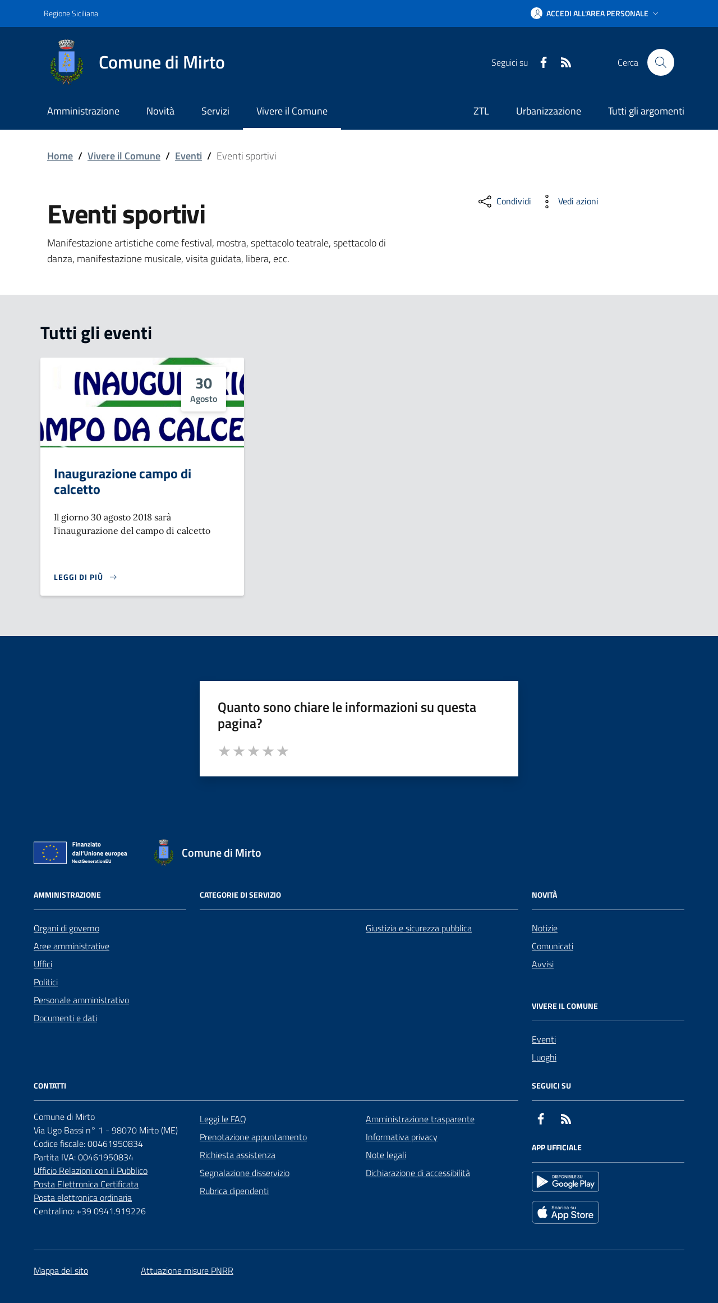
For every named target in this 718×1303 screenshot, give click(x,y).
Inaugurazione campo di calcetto (122, 481)
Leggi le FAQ (223, 1119)
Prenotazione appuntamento (253, 1137)
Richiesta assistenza (237, 1155)
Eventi (188, 155)
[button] (595, 13)
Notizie (545, 928)
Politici (46, 982)
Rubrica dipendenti (234, 1190)
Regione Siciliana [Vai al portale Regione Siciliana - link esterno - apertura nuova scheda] (71, 13)
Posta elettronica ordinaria (83, 1197)
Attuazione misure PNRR (187, 1270)
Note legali (386, 1155)
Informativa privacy (402, 1137)
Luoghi (544, 1057)
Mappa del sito (61, 1270)
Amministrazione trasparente (420, 1119)
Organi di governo (66, 928)
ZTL (481, 110)
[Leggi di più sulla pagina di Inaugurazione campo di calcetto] (86, 577)
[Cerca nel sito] (660, 62)
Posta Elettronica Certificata (86, 1184)
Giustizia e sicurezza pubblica (419, 928)
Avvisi (543, 964)
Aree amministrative (71, 946)
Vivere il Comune (124, 155)
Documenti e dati (65, 1018)
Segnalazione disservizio (244, 1172)
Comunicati (552, 946)
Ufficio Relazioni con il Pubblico (91, 1170)
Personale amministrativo (81, 1000)
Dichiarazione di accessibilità (418, 1172)
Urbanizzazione (548, 110)
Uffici (43, 964)
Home (60, 155)
